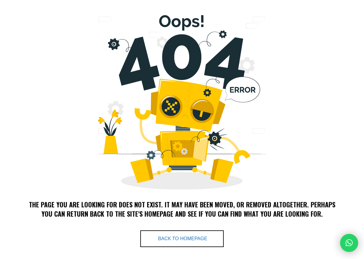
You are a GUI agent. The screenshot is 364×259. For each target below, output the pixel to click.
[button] (349, 243)
